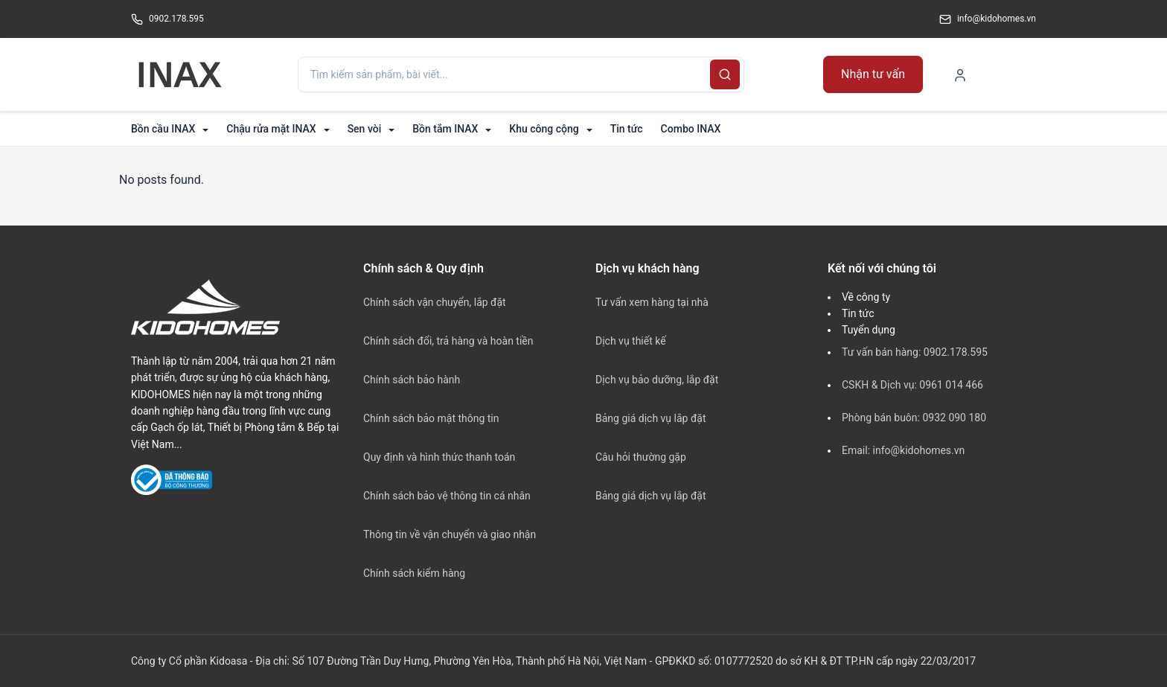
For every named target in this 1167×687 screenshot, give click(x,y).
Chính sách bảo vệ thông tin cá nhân (447, 496)
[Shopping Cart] (1016, 74)
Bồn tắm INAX (445, 129)
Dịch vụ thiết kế (630, 341)
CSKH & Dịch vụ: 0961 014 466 (912, 385)
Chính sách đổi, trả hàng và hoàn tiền (448, 341)
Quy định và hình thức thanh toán (439, 457)
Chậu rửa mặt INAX (271, 129)
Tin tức (626, 129)
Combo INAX (691, 129)
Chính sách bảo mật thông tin (431, 418)
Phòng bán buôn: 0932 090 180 (914, 418)
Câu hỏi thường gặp (640, 457)
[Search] (725, 74)
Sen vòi (365, 129)
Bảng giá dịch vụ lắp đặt (650, 418)
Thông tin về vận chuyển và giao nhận (449, 534)
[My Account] (960, 74)
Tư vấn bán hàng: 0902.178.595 (915, 352)
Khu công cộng (543, 129)
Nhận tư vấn (873, 74)
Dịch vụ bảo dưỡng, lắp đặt (656, 380)
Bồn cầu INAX (163, 129)
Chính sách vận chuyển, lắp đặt (434, 302)
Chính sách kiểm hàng (414, 573)
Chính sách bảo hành (411, 380)
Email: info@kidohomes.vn (903, 450)
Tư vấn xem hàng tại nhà (652, 302)
